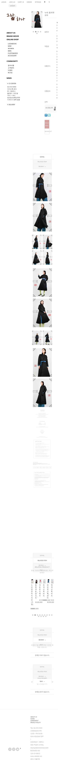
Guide (32, 718)
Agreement (34, 720)
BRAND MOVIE (13, 36)
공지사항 (11, 65)
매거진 (10, 73)
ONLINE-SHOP (13, 39)
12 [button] (43, 616)
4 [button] (40, 31)
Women (11, 48)
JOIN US (12, 2)
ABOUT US (11, 33)
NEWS (9, 78)
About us (33, 717)
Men (9, 51)
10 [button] (38, 616)
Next (36, 26)
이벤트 (10, 70)
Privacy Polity (35, 722)
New (9, 46)
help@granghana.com (39, 748)
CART (21, 2)
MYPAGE (38, 2)
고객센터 (11, 68)
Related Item (42, 161)
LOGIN (3, 2)
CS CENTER (11, 83)
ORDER (29, 2)
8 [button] (49, 615)
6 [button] (44, 615)
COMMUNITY (12, 61)
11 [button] (41, 616)
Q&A (42, 681)
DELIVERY (11, 105)
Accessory (12, 56)
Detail (42, 157)
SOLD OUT (47, 124)
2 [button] (35, 31)
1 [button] (33, 31)
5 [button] (37, 33)
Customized (13, 53)
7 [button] (47, 615)
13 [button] (45, 616)
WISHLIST (47, 131)
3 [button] (38, 31)
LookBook (12, 44)
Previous (36, 595)
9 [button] (51, 615)
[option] (37, 19)
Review (42, 565)
